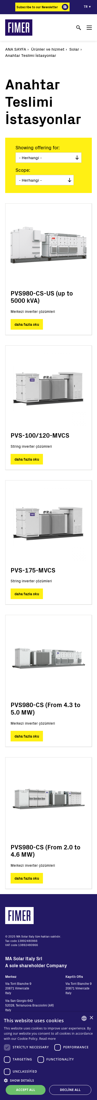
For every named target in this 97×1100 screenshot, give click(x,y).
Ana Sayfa (15, 49)
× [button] (91, 1018)
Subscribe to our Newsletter (37, 7)
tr (86, 6)
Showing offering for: (38, 147)
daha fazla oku (26, 324)
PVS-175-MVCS (33, 570)
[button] (48, 1080)
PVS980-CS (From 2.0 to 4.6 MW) (45, 851)
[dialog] (48, 1056)
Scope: (23, 170)
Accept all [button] (25, 1090)
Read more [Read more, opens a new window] (47, 1038)
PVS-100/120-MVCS (40, 435)
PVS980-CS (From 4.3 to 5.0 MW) (45, 708)
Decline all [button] (70, 1090)
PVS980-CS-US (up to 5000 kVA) (42, 297)
